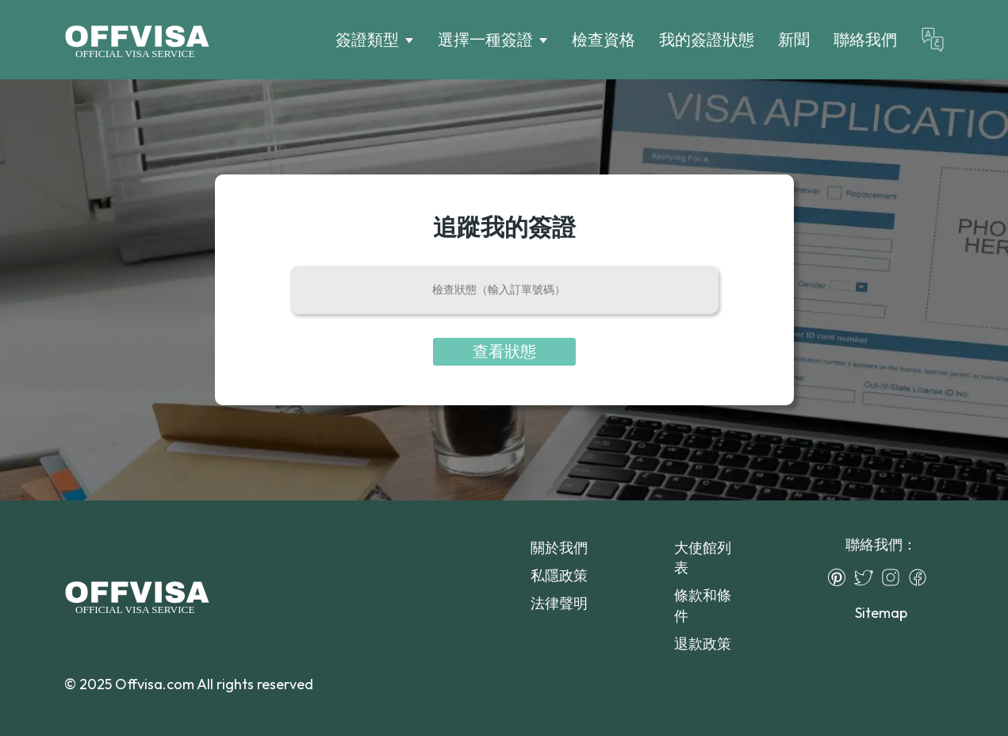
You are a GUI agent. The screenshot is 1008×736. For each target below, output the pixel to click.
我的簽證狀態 (706, 39)
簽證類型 (367, 39)
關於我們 (559, 548)
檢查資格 (603, 39)
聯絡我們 (865, 39)
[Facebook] (921, 577)
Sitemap (881, 613)
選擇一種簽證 (485, 39)
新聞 (794, 39)
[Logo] (136, 39)
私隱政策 (559, 575)
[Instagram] (894, 577)
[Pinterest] (840, 577)
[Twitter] (867, 577)
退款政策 (702, 643)
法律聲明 (559, 603)
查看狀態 (504, 351)
